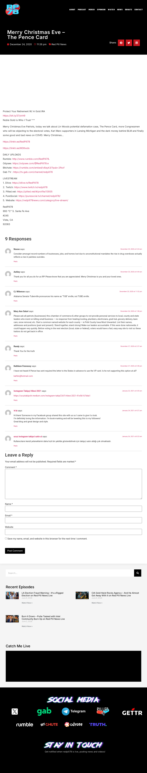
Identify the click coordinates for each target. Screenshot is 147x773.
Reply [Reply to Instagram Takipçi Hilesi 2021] (16, 400)
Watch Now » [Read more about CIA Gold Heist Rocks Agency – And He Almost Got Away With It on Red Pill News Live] (97, 603)
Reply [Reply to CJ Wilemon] (16, 301)
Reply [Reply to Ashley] (16, 281)
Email (8, 515)
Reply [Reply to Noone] (16, 261)
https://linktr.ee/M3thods (16, 148)
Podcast (82, 9)
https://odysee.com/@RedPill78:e (30, 163)
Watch (111, 9)
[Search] (137, 573)
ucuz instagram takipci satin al (28, 436)
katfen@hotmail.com (23, 376)
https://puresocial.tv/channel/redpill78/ (39, 196)
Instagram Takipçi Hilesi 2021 (27, 391)
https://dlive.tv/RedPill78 (25, 182)
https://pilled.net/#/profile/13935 (35, 191)
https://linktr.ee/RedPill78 (16, 141)
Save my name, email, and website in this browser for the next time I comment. (47, 539)
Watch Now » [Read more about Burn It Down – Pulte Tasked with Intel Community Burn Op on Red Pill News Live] (27, 626)
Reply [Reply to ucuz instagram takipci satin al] (16, 446)
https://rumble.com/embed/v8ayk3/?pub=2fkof (38, 167)
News (120, 9)
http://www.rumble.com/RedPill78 (30, 158)
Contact (139, 9)
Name (9, 504)
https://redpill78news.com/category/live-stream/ (42, 200)
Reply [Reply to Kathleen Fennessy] (16, 380)
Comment (11, 467)
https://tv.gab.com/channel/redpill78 (33, 172)
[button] (121, 43)
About (72, 9)
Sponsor (101, 9)
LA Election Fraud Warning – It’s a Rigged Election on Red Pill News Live (42, 594)
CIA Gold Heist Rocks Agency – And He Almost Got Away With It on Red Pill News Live (115, 594)
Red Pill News (59, 44)
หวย (15, 411)
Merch (92, 9)
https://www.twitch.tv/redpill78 (31, 187)
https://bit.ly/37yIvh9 (14, 115)
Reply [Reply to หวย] (16, 426)
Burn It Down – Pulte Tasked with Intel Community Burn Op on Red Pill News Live (43, 617)
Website (9, 527)
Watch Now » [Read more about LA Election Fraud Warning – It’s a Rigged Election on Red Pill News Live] (27, 603)
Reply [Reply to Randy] (16, 356)
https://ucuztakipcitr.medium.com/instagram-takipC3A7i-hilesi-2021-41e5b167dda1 (52, 396)
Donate (128, 9)
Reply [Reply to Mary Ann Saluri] (16, 336)
